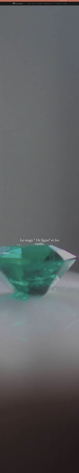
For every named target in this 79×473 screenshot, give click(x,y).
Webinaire (58, 3)
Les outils (53, 3)
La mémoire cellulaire (47, 3)
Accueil (29, 3)
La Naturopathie (39, 3)
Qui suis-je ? (34, 3)
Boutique (65, 3)
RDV (61, 3)
